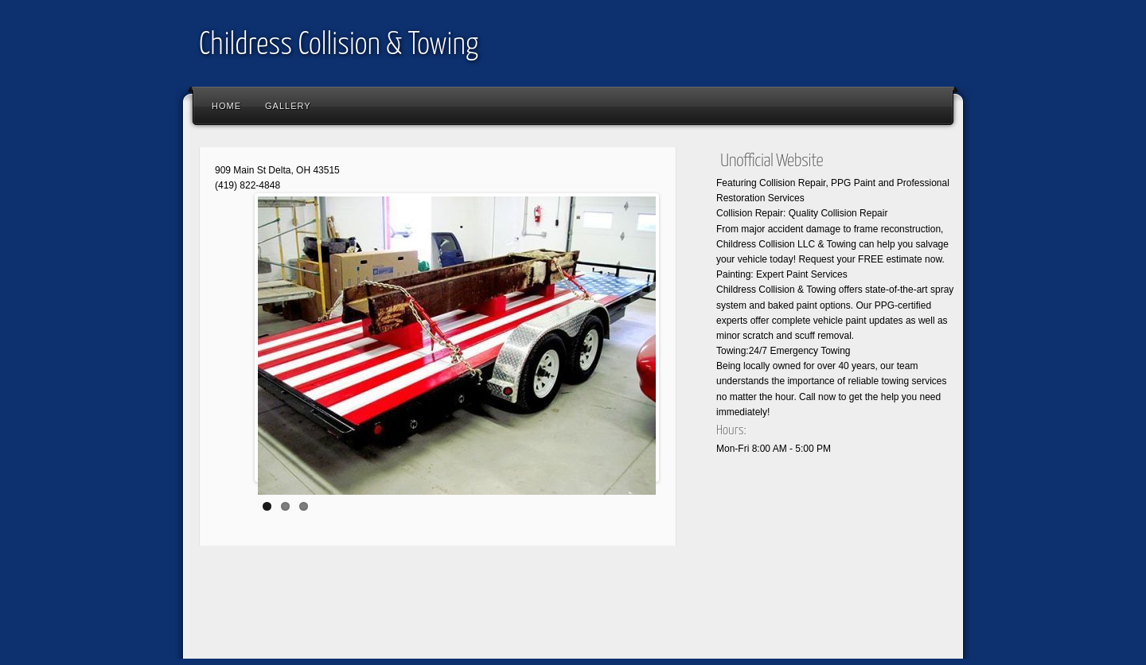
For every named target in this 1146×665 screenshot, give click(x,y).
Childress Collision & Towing (338, 45)
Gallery (288, 106)
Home (226, 106)
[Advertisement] (480, 613)
